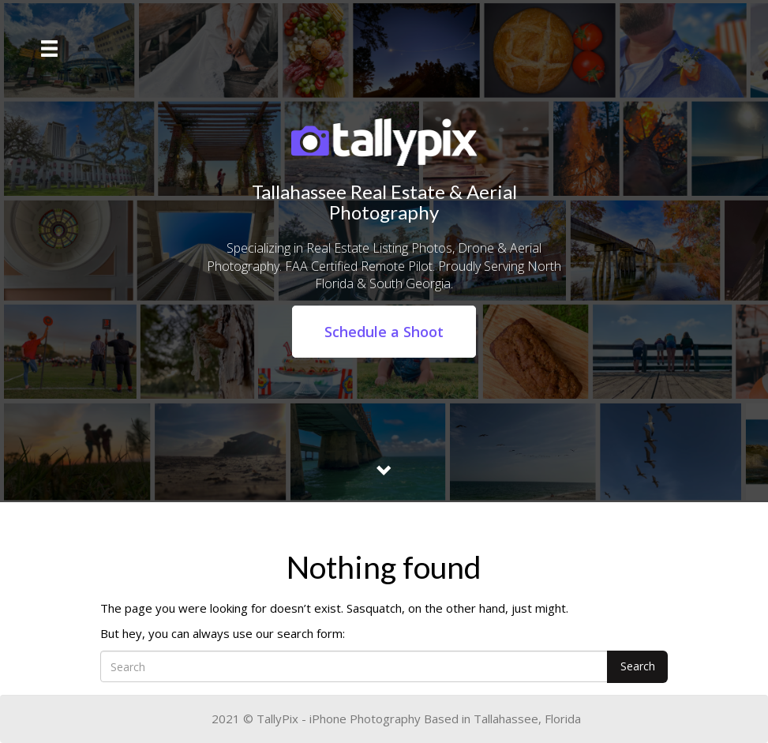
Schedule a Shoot (384, 331)
